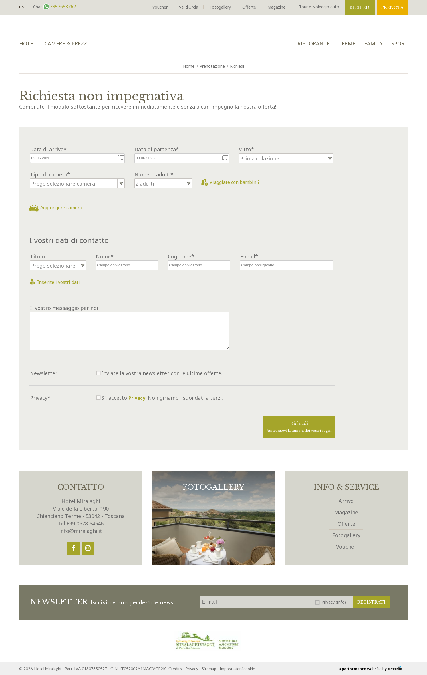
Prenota (392, 7)
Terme (346, 43)
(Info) (341, 602)
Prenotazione (212, 66)
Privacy (136, 398)
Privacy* (40, 397)
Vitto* (246, 149)
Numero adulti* (153, 174)
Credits (175, 668)
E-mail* (249, 256)
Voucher (160, 7)
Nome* (105, 256)
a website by (370, 669)
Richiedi (360, 7)
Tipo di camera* (50, 174)
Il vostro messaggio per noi (64, 307)
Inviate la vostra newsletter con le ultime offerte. (161, 373)
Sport (399, 43)
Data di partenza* (156, 149)
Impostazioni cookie (237, 668)
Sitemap (209, 668)
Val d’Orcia (188, 7)
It (21, 7)
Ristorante (313, 43)
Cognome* (181, 256)
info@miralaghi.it (80, 530)
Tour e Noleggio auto (319, 6)
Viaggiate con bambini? (230, 182)
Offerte (249, 7)
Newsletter (43, 373)
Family (373, 43)
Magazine (276, 7)
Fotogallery (220, 7)
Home (188, 66)
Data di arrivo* (48, 149)
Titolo (37, 256)
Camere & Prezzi (67, 43)
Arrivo (346, 500)
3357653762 (62, 6)
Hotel (27, 43)
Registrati (371, 602)
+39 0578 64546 (85, 523)
